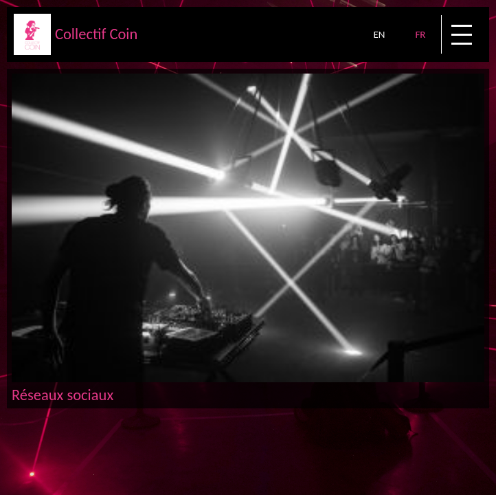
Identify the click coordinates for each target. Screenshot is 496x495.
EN (379, 34)
